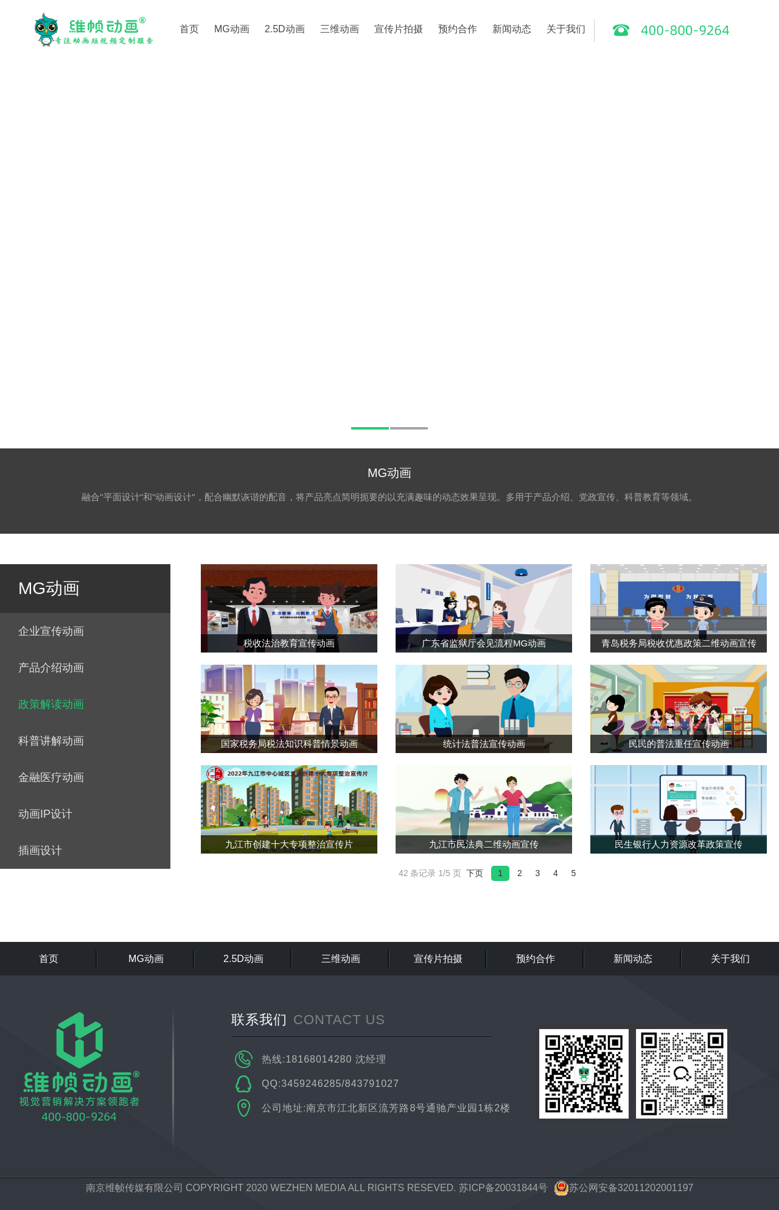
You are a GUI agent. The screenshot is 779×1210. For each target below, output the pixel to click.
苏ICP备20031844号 (503, 1188)
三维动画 (339, 29)
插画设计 (40, 850)
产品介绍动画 (51, 668)
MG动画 (232, 29)
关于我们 (566, 29)
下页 (474, 873)
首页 (189, 29)
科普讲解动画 (51, 741)
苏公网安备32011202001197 (624, 1188)
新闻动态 (511, 29)
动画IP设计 (45, 814)
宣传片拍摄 (398, 29)
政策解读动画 (51, 704)
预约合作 (457, 29)
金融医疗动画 (51, 777)
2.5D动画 (285, 29)
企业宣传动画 (51, 631)
